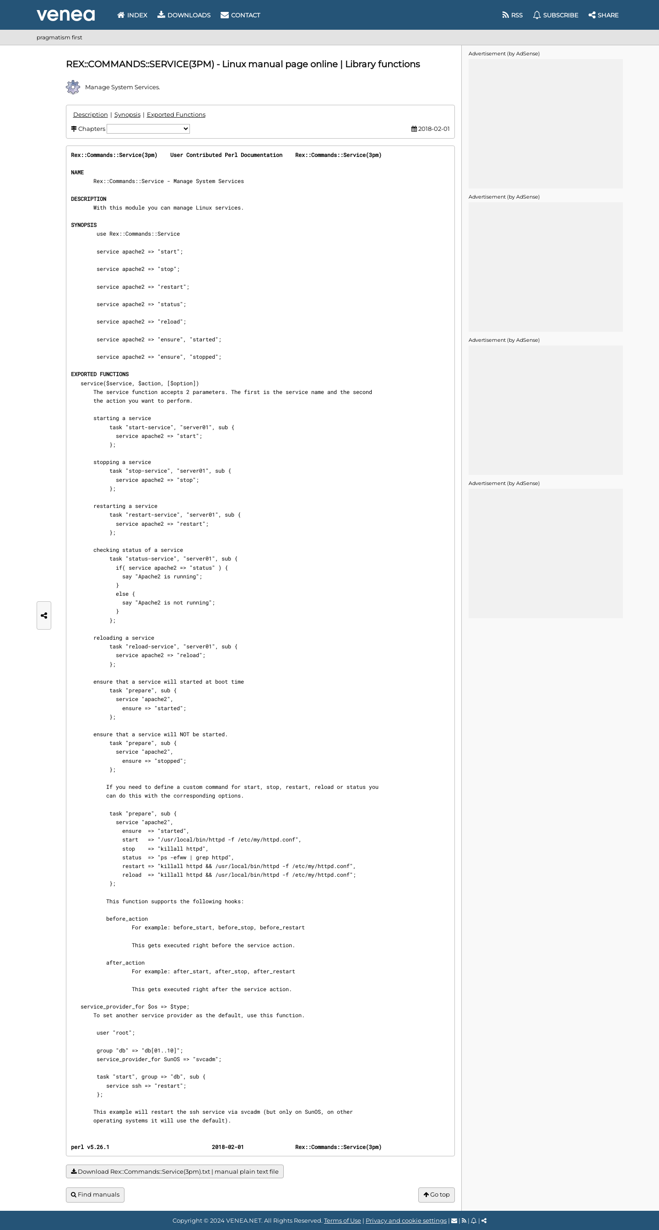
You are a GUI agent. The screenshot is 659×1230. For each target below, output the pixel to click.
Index (132, 15)
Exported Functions (176, 114)
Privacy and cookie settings (406, 1220)
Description (90, 114)
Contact (240, 15)
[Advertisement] (545, 123)
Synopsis (127, 114)
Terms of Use (342, 1220)
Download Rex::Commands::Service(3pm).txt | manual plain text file (175, 1172)
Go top (436, 1195)
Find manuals (95, 1195)
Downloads (184, 15)
